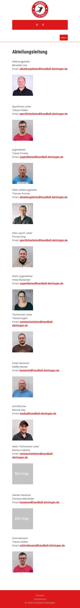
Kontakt (40, 595)
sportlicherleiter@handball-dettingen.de (44, 113)
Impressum (40, 599)
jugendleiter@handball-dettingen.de (41, 156)
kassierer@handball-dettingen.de (39, 370)
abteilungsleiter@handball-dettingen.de (43, 68)
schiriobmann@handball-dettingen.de (42, 545)
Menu (63, 37)
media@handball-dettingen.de (38, 413)
